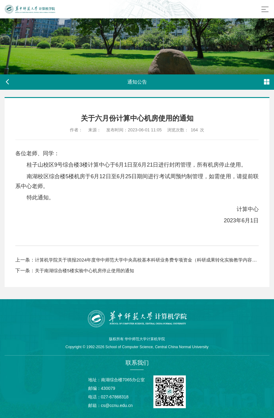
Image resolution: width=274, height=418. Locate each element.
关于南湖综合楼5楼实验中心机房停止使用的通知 (88, 270)
